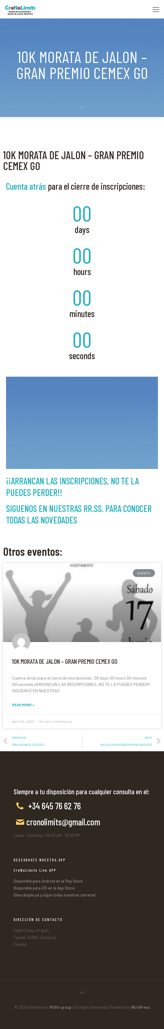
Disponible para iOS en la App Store (44, 888)
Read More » (23, 705)
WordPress (140, 1007)
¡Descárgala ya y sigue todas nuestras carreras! (55, 895)
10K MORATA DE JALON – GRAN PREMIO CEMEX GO (64, 661)
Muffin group (60, 1007)
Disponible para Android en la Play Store (48, 881)
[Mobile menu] (156, 9)
